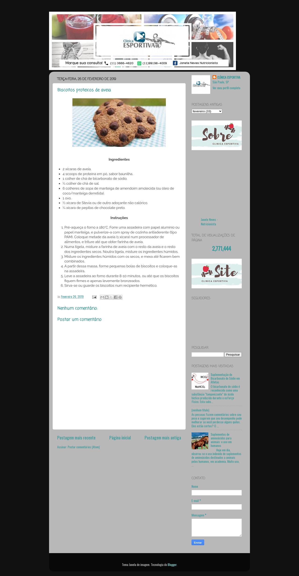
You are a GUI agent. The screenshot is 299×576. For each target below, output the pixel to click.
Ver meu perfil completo (226, 87)
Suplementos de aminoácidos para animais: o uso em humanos (221, 440)
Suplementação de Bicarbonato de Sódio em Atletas (225, 378)
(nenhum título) (200, 410)
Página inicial (120, 437)
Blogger (172, 564)
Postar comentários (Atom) (84, 447)
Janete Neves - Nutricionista (209, 221)
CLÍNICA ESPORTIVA (228, 77)
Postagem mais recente (76, 437)
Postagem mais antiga (163, 437)
